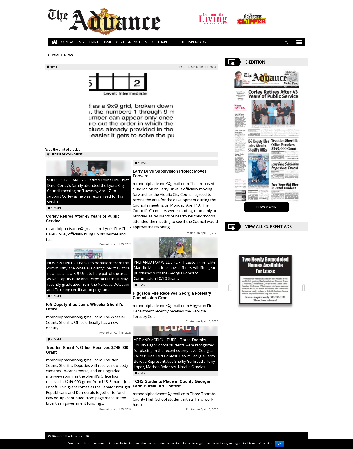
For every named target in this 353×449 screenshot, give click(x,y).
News (68, 55)
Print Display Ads (190, 42)
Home (55, 55)
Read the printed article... (63, 149)
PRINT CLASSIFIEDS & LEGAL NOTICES (118, 42)
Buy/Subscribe (266, 207)
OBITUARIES (161, 42)
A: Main (56, 208)
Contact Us (72, 42)
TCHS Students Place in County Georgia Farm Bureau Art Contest (171, 383)
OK (279, 443)
